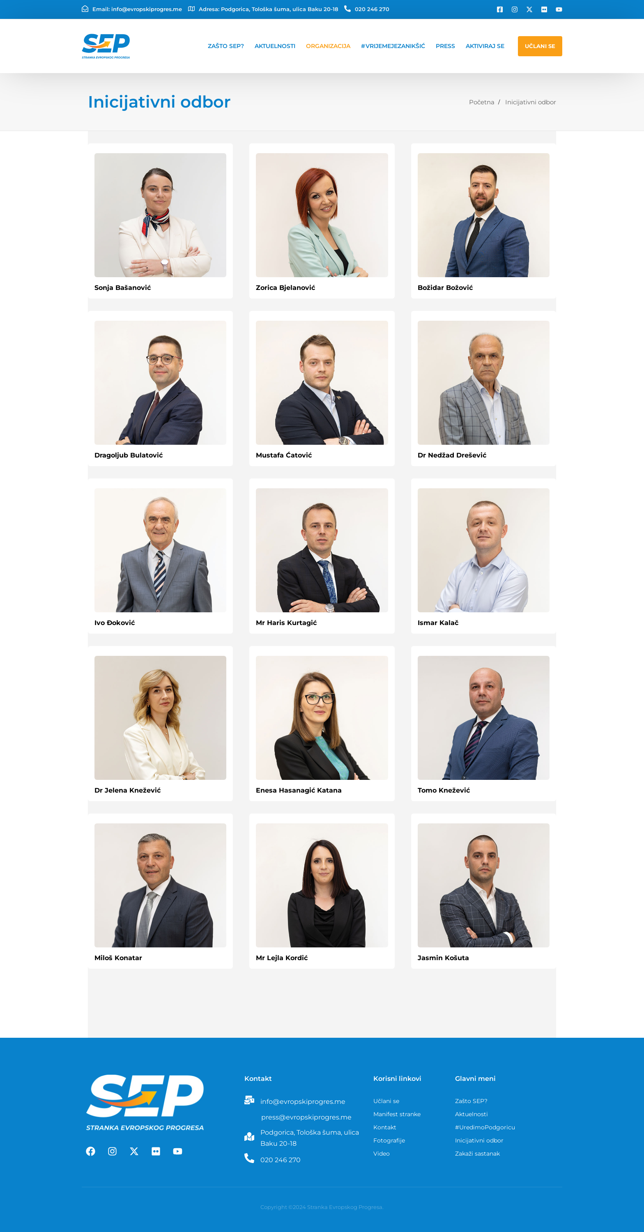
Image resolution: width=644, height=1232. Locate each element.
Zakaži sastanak (477, 1153)
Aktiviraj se (485, 46)
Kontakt (384, 1127)
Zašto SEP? (226, 46)
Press (445, 46)
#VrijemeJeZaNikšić (393, 46)
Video (381, 1153)
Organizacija (328, 46)
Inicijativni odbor (479, 1140)
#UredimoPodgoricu (485, 1127)
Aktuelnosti (275, 46)
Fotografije (389, 1140)
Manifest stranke (397, 1114)
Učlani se (386, 1101)
